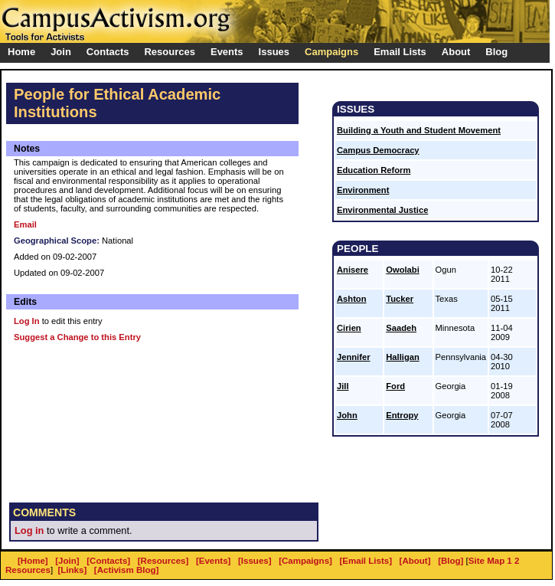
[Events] (213, 560)
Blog (496, 51)
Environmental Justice (382, 209)
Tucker (399, 298)
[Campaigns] (305, 560)
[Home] (33, 560)
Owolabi (403, 269)
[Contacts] (108, 560)
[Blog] (450, 560)
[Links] (72, 570)
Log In (27, 321)
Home (21, 51)
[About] (415, 560)
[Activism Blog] (126, 570)
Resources (28, 570)
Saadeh (401, 327)
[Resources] (163, 560)
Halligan (403, 357)
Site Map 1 (490, 560)
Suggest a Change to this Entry (77, 337)
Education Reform (373, 170)
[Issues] (255, 560)
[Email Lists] (366, 560)
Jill (343, 386)
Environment (363, 190)
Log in (29, 530)
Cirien (349, 327)
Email (25, 224)
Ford (395, 386)
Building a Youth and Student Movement (419, 130)
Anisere (352, 269)
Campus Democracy (378, 150)
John (347, 415)
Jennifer (354, 357)
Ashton (352, 298)
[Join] (67, 560)
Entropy (402, 415)
